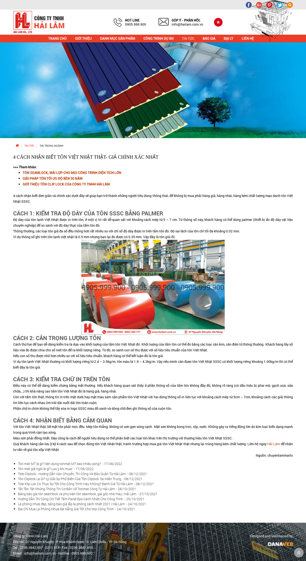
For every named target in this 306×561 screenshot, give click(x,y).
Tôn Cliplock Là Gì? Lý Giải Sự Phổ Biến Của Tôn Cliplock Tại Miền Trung (80, 479)
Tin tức (29, 145)
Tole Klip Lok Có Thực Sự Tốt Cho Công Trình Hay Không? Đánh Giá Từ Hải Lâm (86, 484)
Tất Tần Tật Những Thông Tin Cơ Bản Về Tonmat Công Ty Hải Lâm (77, 489)
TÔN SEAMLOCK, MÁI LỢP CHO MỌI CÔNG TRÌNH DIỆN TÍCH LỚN (72, 173)
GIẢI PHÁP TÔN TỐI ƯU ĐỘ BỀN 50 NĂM (52, 178)
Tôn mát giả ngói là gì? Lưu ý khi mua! (56, 468)
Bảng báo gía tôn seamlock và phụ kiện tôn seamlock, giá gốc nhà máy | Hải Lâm (88, 494)
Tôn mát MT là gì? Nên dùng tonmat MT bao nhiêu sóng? (70, 463)
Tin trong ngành (51, 145)
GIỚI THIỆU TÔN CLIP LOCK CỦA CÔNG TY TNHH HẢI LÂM (66, 184)
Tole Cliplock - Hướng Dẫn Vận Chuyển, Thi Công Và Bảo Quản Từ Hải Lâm (82, 473)
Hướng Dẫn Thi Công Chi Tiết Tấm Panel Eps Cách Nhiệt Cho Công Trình (81, 499)
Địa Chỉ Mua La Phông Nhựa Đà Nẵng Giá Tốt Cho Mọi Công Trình (76, 509)
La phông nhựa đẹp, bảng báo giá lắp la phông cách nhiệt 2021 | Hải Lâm (82, 504)
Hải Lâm (273, 444)
